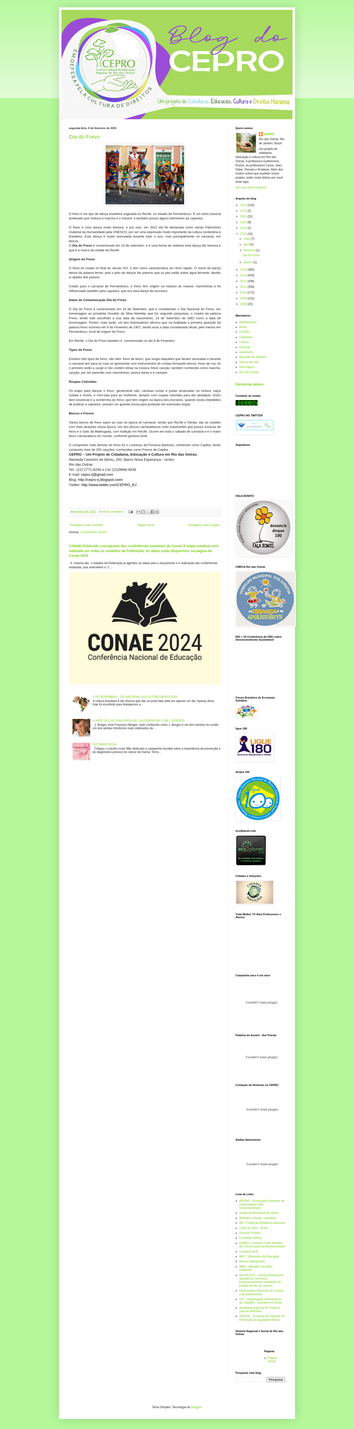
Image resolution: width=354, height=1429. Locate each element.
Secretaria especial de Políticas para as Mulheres (259, 1309)
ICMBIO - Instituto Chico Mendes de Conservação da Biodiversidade (262, 1244)
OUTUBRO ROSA (105, 744)
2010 (244, 292)
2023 (244, 205)
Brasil (243, 327)
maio (247, 238)
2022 (244, 210)
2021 (244, 216)
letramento (246, 352)
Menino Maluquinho (252, 1261)
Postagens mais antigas (204, 525)
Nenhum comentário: (111, 511)
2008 (244, 304)
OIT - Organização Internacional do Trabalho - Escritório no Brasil (260, 1300)
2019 (244, 228)
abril (247, 244)
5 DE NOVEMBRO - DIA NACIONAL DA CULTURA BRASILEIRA (135, 697)
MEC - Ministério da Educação (259, 1256)
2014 (244, 269)
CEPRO (269, 134)
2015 (244, 234)
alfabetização (248, 322)
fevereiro (250, 250)
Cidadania (245, 337)
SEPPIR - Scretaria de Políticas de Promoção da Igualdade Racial (262, 1317)
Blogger (196, 1407)
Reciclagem (247, 367)
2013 (244, 275)
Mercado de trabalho (252, 357)
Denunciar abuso (250, 384)
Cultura (244, 342)
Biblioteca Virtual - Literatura (257, 1218)
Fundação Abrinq (250, 1238)
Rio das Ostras (249, 372)
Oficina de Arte (249, 362)
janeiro (248, 262)
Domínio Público (250, 1233)
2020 (244, 222)
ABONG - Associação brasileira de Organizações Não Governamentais (261, 1204)
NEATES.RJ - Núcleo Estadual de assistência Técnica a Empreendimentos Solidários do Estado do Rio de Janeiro (261, 1280)
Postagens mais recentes (86, 525)
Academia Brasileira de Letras (259, 1213)
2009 (244, 298)
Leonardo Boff (248, 1251)
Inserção (245, 347)
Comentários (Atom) (93, 532)
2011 (244, 287)
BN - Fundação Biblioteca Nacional (262, 1223)
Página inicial (145, 525)
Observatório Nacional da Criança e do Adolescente (261, 1292)
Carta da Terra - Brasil (253, 1228)
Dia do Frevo (84, 137)
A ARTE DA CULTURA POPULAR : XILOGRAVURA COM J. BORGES (139, 720)
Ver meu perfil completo (251, 187)
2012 (244, 281)
